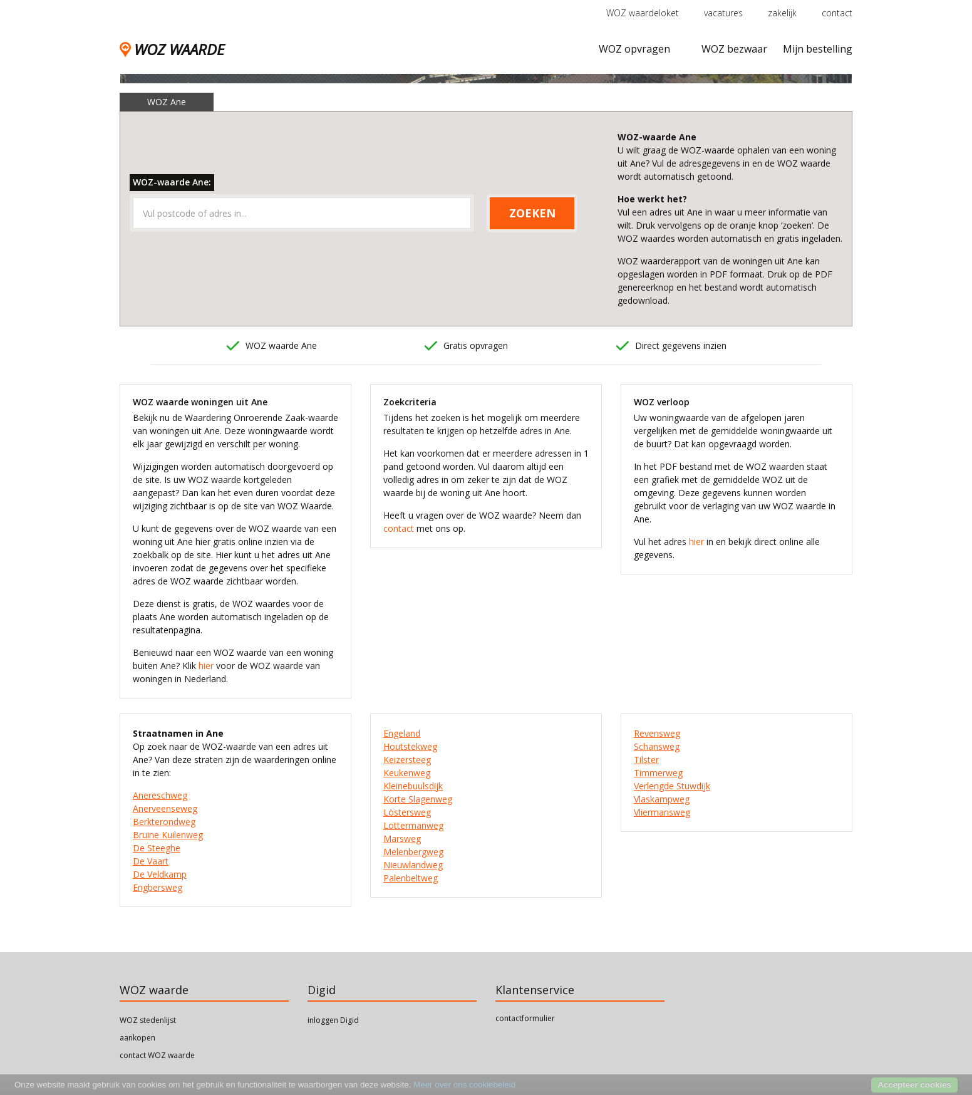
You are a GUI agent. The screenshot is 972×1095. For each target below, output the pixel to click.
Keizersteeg (407, 759)
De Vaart (150, 861)
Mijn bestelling (817, 49)
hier (206, 666)
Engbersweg (157, 887)
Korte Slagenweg (417, 799)
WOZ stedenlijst (148, 1020)
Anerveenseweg (165, 808)
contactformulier (525, 1018)
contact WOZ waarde (157, 1055)
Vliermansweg (662, 812)
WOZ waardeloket (642, 13)
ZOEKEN (532, 213)
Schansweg (657, 746)
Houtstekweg (410, 746)
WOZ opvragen (634, 49)
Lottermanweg (413, 825)
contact (837, 13)
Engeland (401, 733)
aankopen (137, 1037)
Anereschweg (160, 795)
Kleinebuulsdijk (413, 786)
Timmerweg (658, 773)
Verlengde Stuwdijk (672, 786)
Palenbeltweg (410, 878)
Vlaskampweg (662, 799)
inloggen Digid (333, 1020)
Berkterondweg (164, 822)
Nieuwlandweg (413, 865)
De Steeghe (156, 848)
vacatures (723, 13)
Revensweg (657, 733)
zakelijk (782, 13)
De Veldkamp (160, 874)
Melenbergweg (413, 852)
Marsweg (402, 838)
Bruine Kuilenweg (168, 835)
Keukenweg (406, 773)
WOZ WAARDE (172, 49)
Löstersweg (407, 812)
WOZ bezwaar (734, 49)
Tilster (646, 759)
